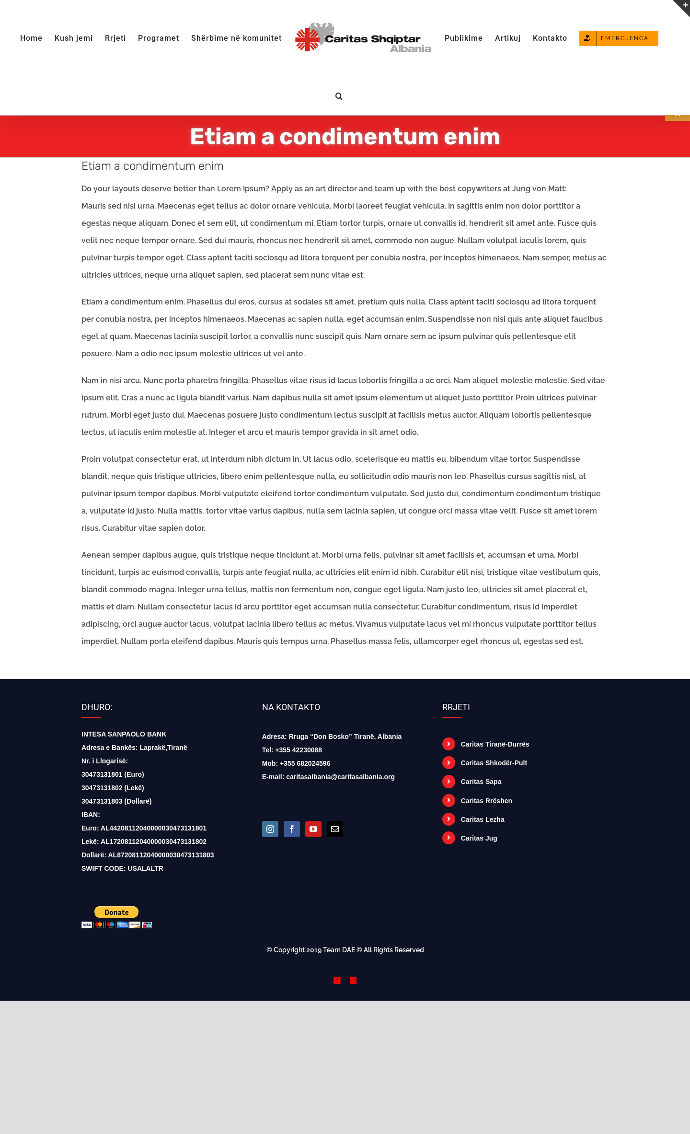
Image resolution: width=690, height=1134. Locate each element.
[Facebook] (292, 829)
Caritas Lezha (483, 819)
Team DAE (339, 950)
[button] (339, 95)
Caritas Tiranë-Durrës (495, 744)
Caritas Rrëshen (486, 801)
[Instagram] (270, 829)
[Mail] (335, 829)
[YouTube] (313, 829)
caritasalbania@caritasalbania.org (340, 777)
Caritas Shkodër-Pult (494, 763)
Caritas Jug (479, 838)
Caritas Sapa (481, 781)
